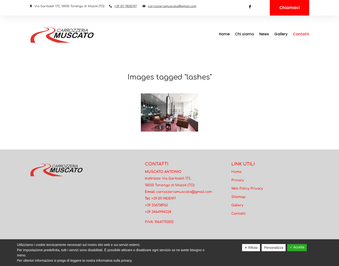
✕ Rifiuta (251, 248)
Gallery (281, 34)
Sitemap (238, 197)
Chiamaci (289, 8)
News (264, 34)
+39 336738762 (156, 205)
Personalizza (273, 248)
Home (224, 34)
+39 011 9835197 (125, 6)
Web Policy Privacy (247, 188)
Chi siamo (244, 34)
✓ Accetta (297, 247)
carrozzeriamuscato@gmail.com (172, 6)
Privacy (237, 180)
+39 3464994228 (158, 212)
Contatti (301, 34)
